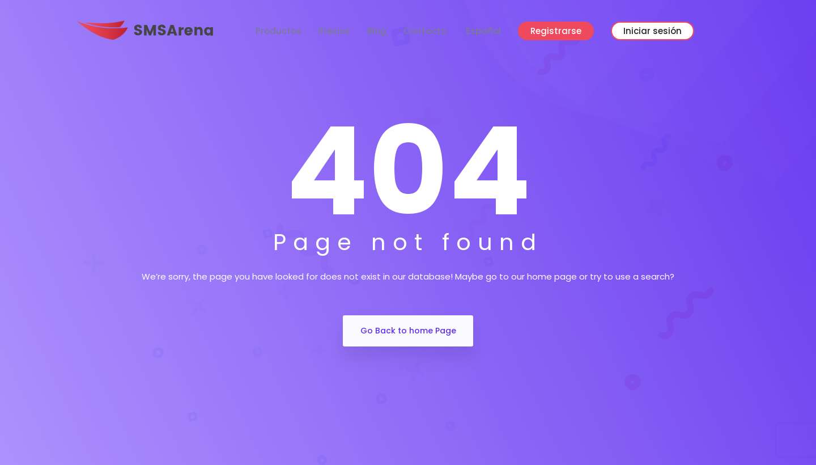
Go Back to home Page (408, 330)
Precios (334, 31)
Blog (376, 31)
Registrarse (555, 31)
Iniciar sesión (652, 31)
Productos (278, 31)
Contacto (425, 31)
